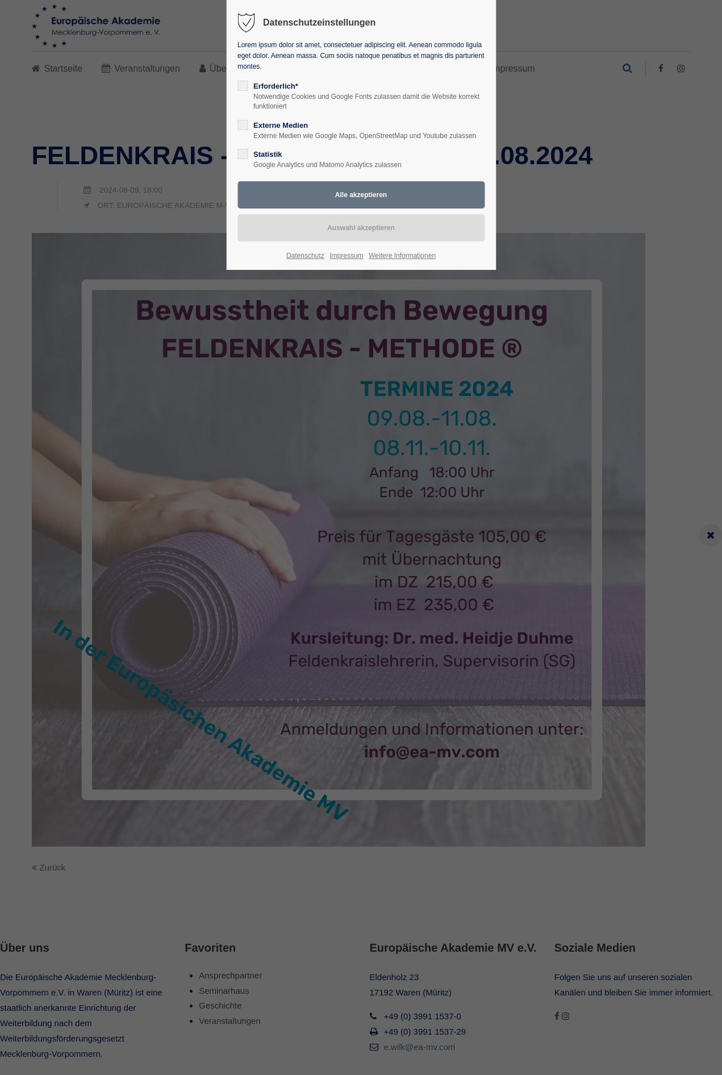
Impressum (346, 256)
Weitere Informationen (402, 256)
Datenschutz (305, 256)
